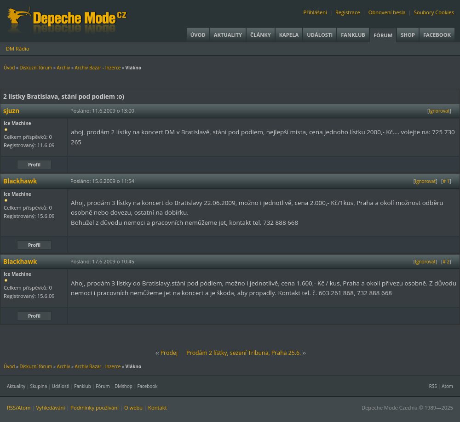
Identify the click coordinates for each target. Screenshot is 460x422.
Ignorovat (439, 111)
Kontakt (157, 407)
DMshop (123, 386)
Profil (34, 164)
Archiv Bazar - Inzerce (98, 67)
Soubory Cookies (434, 12)
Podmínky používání (94, 407)
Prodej (169, 353)
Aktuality (228, 34)
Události (320, 34)
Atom (447, 386)
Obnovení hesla (387, 12)
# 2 (446, 261)
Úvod (198, 34)
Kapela (289, 34)
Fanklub (353, 34)
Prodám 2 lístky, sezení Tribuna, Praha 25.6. (243, 353)
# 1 (446, 181)
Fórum (383, 35)
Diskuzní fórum (36, 67)
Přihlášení (315, 12)
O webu (133, 407)
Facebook (437, 34)
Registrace (347, 12)
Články (260, 34)
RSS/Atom (18, 407)
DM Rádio (17, 48)
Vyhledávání (50, 407)
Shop (408, 34)
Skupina (38, 386)
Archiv (63, 67)
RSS (433, 386)
